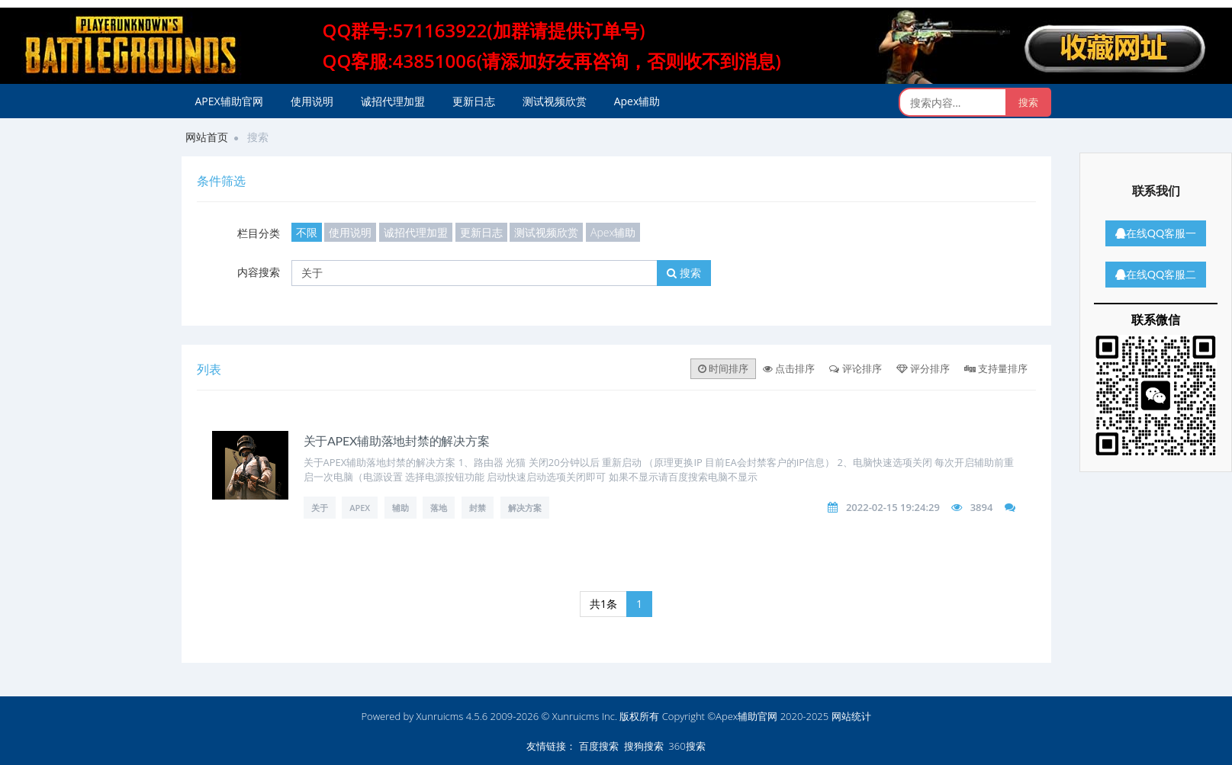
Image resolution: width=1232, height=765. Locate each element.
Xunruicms (440, 716)
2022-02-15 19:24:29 (893, 507)
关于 (319, 507)
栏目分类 (258, 233)
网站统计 (851, 716)
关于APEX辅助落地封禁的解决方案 (397, 440)
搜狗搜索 (644, 746)
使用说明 (312, 101)
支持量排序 (996, 368)
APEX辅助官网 (229, 101)
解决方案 (525, 507)
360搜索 (686, 746)
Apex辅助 (637, 101)
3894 (981, 507)
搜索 (684, 272)
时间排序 (723, 368)
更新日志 (473, 101)
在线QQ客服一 (1155, 233)
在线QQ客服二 (1155, 274)
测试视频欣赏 (555, 101)
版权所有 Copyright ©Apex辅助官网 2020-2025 (723, 716)
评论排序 (855, 368)
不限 (306, 232)
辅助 (400, 507)
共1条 (603, 603)
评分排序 (923, 368)
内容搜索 (258, 272)
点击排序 (789, 368)
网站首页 (206, 137)
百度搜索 (599, 746)
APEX (359, 507)
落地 (438, 507)
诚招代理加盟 (393, 101)
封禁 (477, 507)
